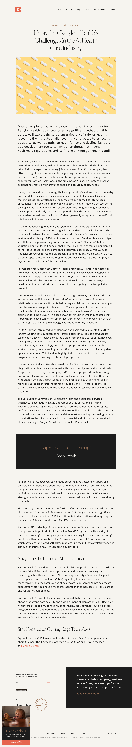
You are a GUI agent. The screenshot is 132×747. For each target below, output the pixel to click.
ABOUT (63, 733)
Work (59, 10)
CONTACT (82, 733)
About (86, 10)
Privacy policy (21, 736)
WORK (73, 733)
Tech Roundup (98, 10)
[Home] (24, 10)
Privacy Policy (112, 733)
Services (68, 10)
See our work (66, 456)
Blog (77, 10)
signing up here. (30, 646)
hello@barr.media (87, 693)
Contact (111, 10)
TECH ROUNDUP (51, 733)
